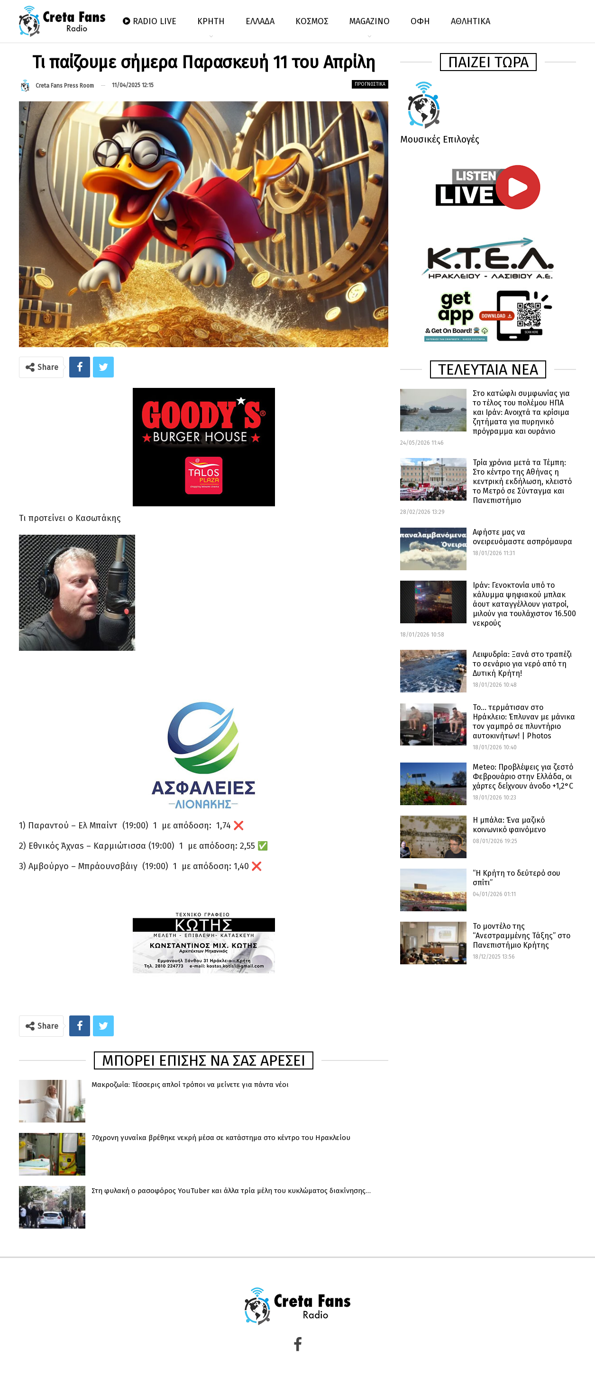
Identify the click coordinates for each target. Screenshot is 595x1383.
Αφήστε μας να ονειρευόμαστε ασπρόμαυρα (522, 537)
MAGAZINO (369, 21)
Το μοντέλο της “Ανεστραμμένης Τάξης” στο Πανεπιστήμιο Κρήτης (521, 936)
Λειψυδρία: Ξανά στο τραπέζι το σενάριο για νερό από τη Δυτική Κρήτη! (522, 664)
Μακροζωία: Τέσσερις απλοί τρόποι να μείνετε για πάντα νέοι (190, 1084)
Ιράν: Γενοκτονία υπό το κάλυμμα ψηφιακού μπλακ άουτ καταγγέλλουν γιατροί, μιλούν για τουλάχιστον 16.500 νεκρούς (524, 604)
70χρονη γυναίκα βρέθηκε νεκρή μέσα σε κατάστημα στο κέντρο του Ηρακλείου (221, 1137)
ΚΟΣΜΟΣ (312, 21)
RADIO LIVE (149, 21)
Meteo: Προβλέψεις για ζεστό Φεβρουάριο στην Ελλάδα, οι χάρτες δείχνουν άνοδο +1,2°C (523, 776)
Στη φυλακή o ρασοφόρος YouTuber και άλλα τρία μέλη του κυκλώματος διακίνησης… (231, 1190)
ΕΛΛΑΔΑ (260, 21)
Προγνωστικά (370, 84)
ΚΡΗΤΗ (211, 21)
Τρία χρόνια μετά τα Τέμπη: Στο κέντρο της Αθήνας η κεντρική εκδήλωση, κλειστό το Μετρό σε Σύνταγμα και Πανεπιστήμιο (522, 481)
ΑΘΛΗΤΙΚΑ (470, 21)
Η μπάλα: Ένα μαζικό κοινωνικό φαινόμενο (509, 825)
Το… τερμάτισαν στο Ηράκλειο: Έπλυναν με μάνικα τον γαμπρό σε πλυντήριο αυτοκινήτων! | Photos (524, 721)
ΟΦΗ (420, 21)
